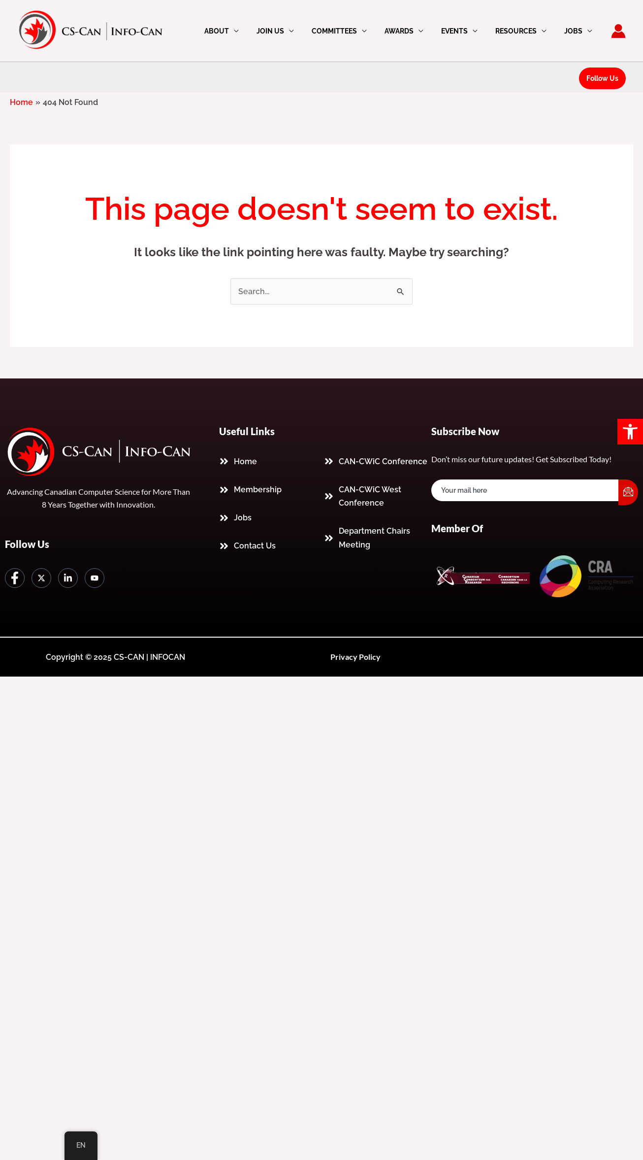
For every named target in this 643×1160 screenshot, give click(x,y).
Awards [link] (412, 31)
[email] (525, 490)
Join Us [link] (292, 31)
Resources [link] (522, 31)
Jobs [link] (575, 31)
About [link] (242, 31)
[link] (630, 431)
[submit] (628, 492)
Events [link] (464, 31)
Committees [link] (352, 31)
